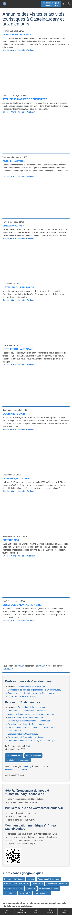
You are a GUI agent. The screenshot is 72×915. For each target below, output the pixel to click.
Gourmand (50, 911)
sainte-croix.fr (25, 893)
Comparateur (21, 911)
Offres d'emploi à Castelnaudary (22, 696)
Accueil (7, 911)
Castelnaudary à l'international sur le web (26, 737)
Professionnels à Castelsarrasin (16, 884)
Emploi (36, 911)
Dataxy (20, 666)
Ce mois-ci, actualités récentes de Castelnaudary (29, 721)
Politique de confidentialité (16, 769)
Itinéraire (21, 50)
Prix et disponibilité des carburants (33, 707)
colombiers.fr (38, 884)
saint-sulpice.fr (9, 893)
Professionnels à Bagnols (14, 879)
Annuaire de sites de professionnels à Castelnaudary (31, 693)
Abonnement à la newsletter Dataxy (31, 741)
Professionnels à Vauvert (48, 889)
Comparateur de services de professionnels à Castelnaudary (34, 690)
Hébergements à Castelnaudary (32, 686)
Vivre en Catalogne (41, 893)
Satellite (6, 50)
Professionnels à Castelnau (48, 879)
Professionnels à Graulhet (57, 884)
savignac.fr (31, 889)
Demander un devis (14, 756)
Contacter (30, 746)
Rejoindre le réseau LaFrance (18, 760)
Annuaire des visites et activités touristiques (27, 711)
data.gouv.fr (7, 669)
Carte (13, 50)
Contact (65, 911)
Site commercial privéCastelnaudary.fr (50, 4)
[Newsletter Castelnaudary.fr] (63, 3)
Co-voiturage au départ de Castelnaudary (26, 724)
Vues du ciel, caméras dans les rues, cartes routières (31, 714)
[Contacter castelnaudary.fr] (68, 3)
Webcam (31, 50)
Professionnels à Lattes (13, 889)
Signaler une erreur (33, 756)
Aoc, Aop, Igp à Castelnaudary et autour (25, 717)
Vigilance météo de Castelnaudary (23, 734)
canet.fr (31, 879)
